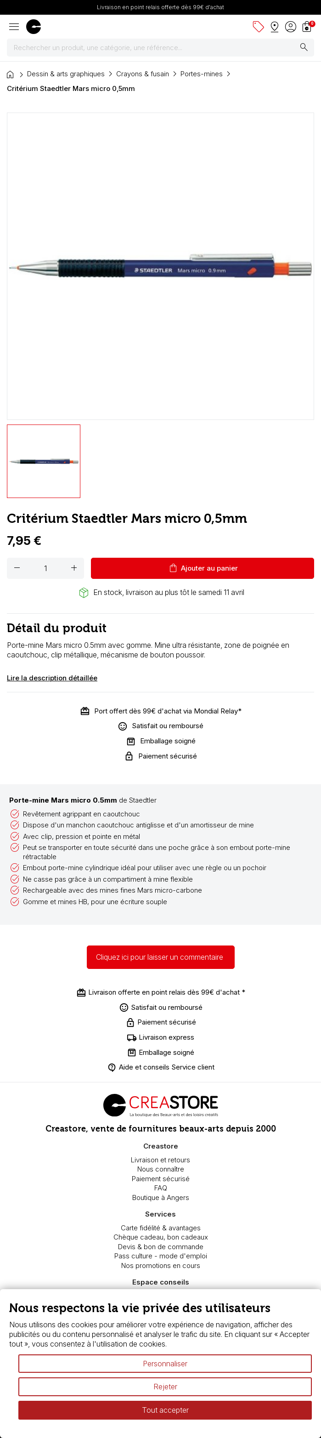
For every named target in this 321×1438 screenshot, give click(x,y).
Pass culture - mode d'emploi (160, 1255)
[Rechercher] (160, 48)
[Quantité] (45, 568)
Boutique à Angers (160, 1197)
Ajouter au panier (203, 568)
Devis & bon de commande (160, 1246)
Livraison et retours (160, 1159)
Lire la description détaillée (52, 678)
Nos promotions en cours (160, 1265)
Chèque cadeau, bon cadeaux (160, 1237)
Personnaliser (165, 1363)
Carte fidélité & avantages (161, 1227)
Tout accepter (165, 1410)
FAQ (160, 1187)
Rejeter (165, 1386)
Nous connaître (160, 1169)
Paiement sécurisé (161, 1178)
